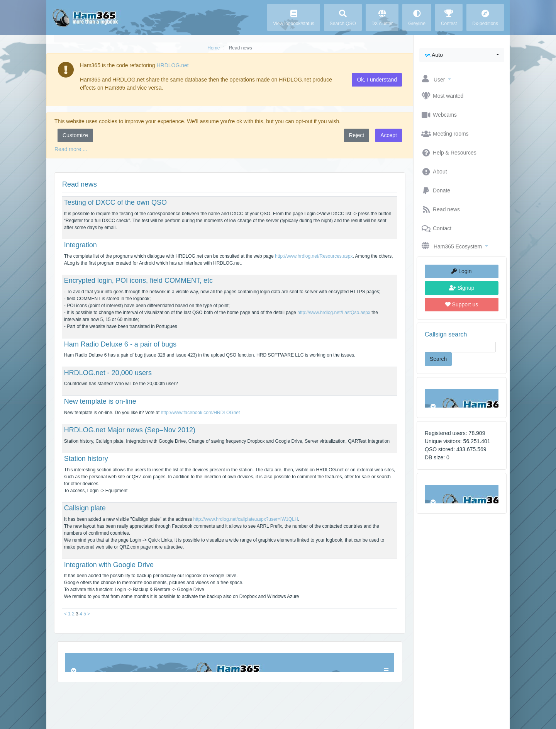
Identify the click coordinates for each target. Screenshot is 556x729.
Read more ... (70, 149)
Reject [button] (356, 135)
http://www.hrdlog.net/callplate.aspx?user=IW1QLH (245, 519)
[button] (461, 55)
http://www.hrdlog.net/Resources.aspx (314, 256)
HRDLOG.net (172, 65)
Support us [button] (461, 304)
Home (213, 48)
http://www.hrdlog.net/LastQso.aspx (333, 312)
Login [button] (461, 271)
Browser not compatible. (461, 398)
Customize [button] (75, 135)
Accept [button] (388, 135)
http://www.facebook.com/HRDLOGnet (200, 412)
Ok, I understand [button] (377, 79)
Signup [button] (461, 288)
